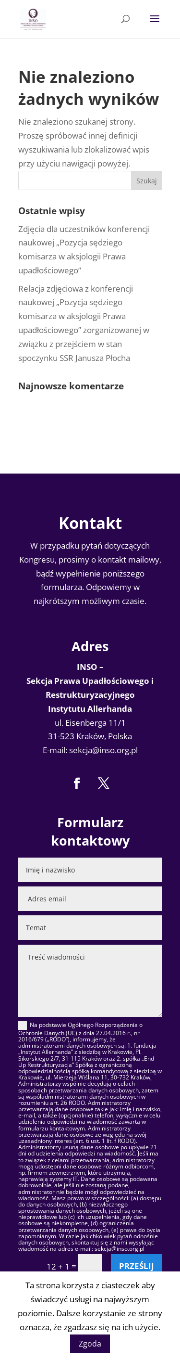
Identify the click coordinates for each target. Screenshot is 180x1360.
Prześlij (136, 1265)
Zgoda (90, 1343)
